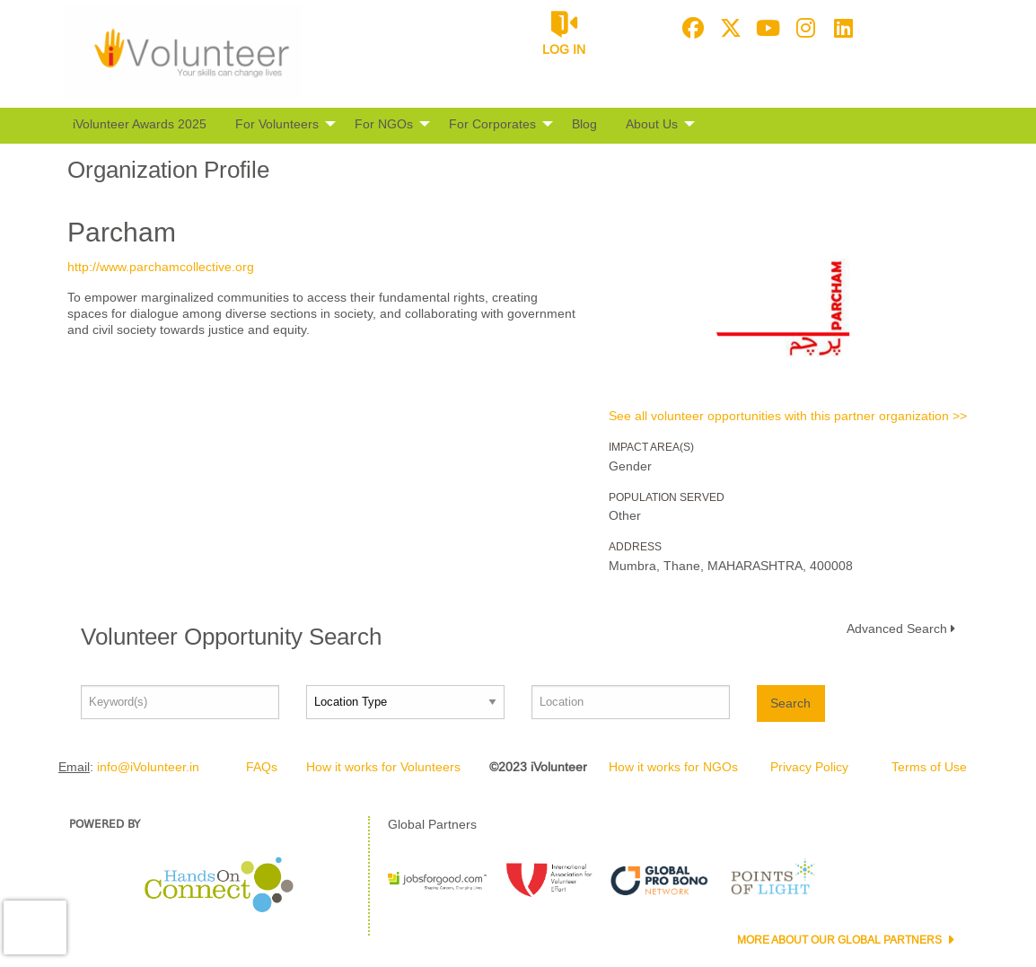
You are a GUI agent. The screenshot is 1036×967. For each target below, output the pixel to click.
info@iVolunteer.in (148, 767)
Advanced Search (897, 628)
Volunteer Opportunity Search (231, 636)
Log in (563, 49)
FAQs (261, 767)
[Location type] (405, 702)
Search (790, 703)
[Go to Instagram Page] (803, 28)
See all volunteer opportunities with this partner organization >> (788, 416)
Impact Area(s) (651, 447)
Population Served (666, 497)
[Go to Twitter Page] (728, 28)
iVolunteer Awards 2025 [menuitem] (139, 124)
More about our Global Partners (840, 940)
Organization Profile (168, 169)
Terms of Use (929, 767)
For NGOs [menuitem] (384, 124)
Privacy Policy (809, 767)
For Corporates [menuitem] (492, 124)
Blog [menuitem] (584, 124)
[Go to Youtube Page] (765, 28)
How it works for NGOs (673, 767)
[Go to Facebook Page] (690, 28)
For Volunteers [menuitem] (277, 124)
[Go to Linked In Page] (841, 28)
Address (635, 547)
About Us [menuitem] (652, 124)
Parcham (121, 232)
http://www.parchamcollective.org (160, 266)
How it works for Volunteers (383, 767)
